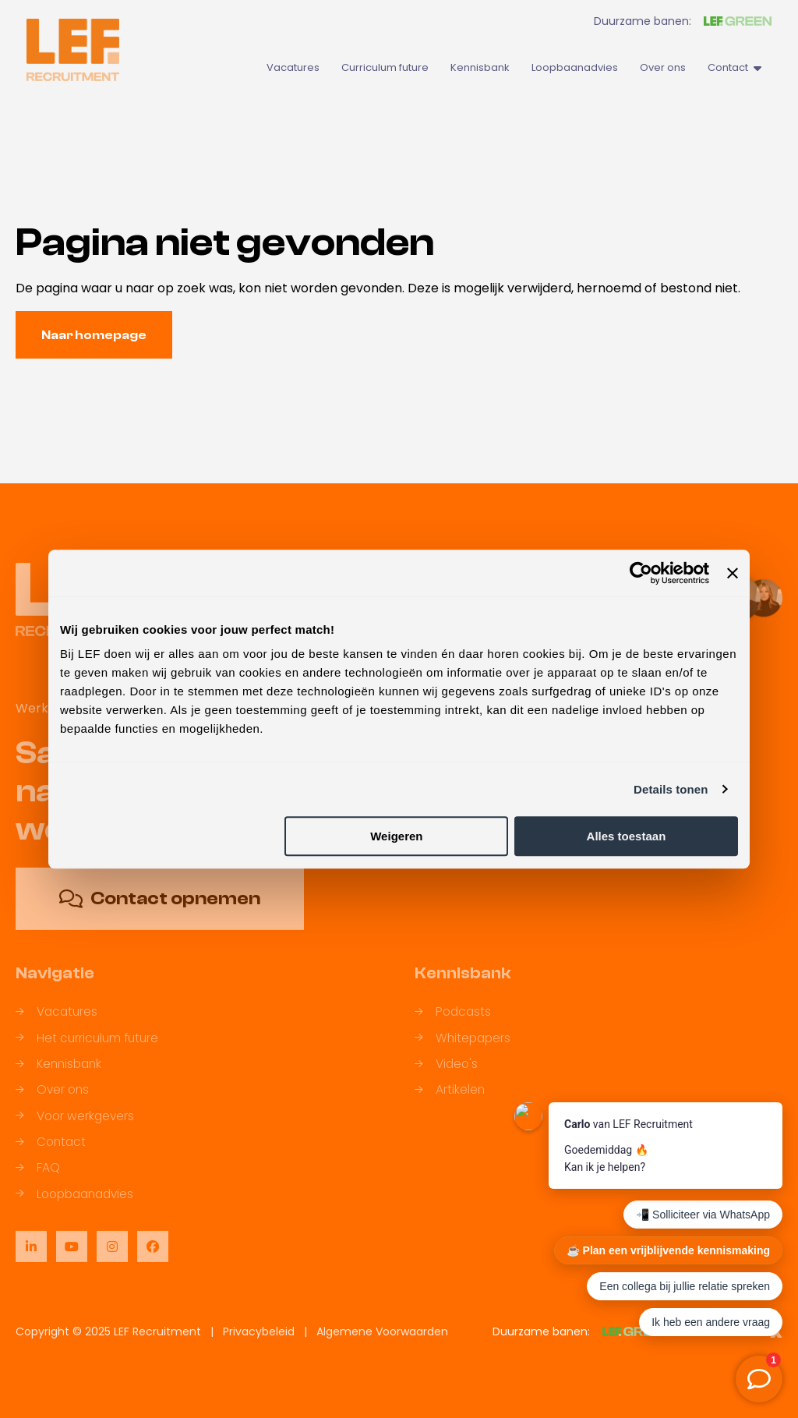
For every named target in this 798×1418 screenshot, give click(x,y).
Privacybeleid (259, 1331)
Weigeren (396, 836)
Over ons (663, 67)
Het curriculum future (87, 1048)
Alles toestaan (626, 836)
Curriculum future (385, 67)
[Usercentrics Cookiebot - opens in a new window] (641, 573)
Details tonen (671, 789)
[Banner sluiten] (732, 573)
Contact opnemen (159, 908)
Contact (734, 67)
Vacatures (293, 67)
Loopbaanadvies (574, 67)
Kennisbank (480, 67)
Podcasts (453, 1021)
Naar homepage (94, 335)
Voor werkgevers (75, 1126)
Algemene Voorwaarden (382, 1331)
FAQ (38, 1177)
